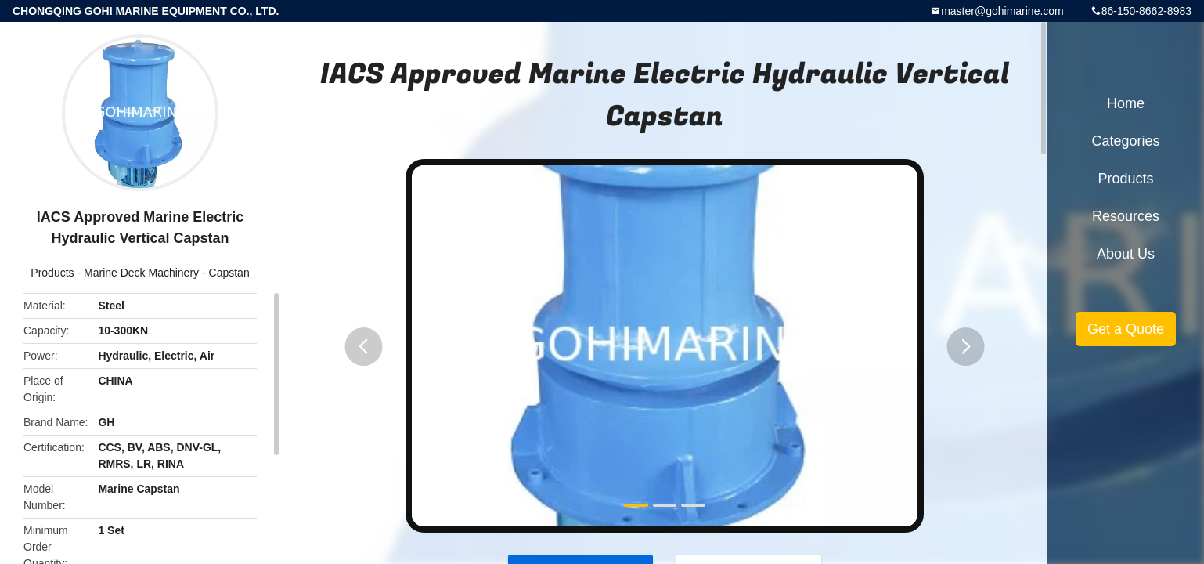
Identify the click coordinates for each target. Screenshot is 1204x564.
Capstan (229, 272)
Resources (1125, 216)
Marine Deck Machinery (141, 272)
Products (52, 272)
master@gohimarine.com (1002, 11)
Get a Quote (1125, 329)
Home (1126, 103)
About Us (1126, 254)
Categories (1125, 141)
